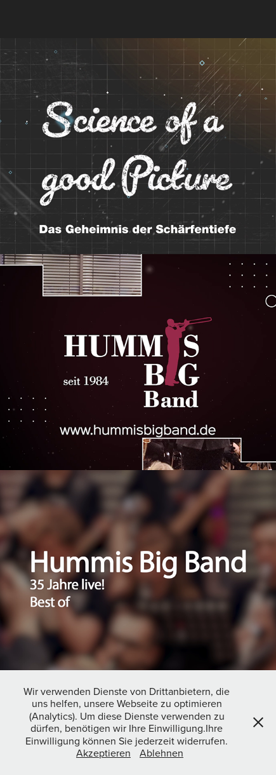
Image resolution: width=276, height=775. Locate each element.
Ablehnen (161, 753)
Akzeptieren (103, 753)
